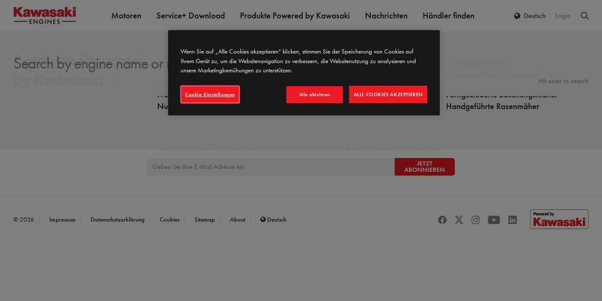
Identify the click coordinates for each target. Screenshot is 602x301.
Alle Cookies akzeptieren (388, 94)
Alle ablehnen (314, 94)
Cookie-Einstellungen (210, 94)
